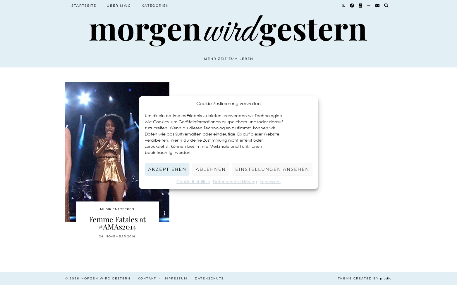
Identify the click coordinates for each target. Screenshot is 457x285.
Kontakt (147, 278)
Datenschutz (209, 278)
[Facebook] (352, 5)
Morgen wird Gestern (105, 278)
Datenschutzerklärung (235, 181)
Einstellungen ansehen (272, 169)
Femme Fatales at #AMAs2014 (117, 222)
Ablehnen (211, 169)
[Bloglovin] (369, 5)
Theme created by (365, 278)
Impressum (270, 181)
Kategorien (155, 6)
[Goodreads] (361, 5)
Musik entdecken (117, 209)
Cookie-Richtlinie (193, 181)
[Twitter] (343, 5)
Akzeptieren (167, 169)
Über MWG (119, 6)
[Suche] (386, 5)
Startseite (83, 6)
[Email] (377, 5)
